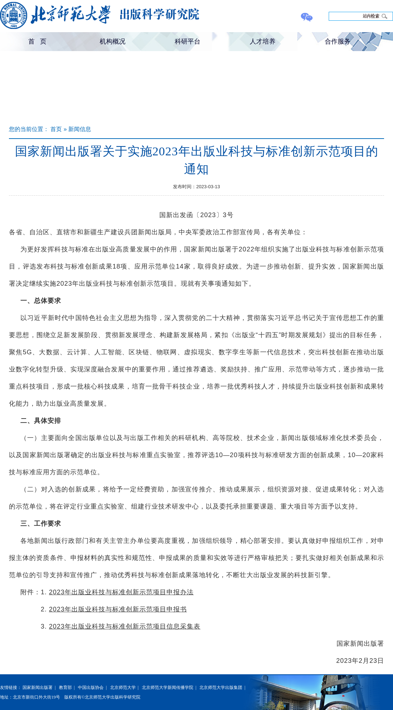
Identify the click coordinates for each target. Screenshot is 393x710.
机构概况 (112, 41)
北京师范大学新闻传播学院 (167, 687)
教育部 (65, 687)
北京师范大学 (123, 687)
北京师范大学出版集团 (220, 687)
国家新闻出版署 (38, 687)
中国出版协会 (91, 687)
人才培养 (262, 41)
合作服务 (337, 41)
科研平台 (187, 41)
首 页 (37, 41)
